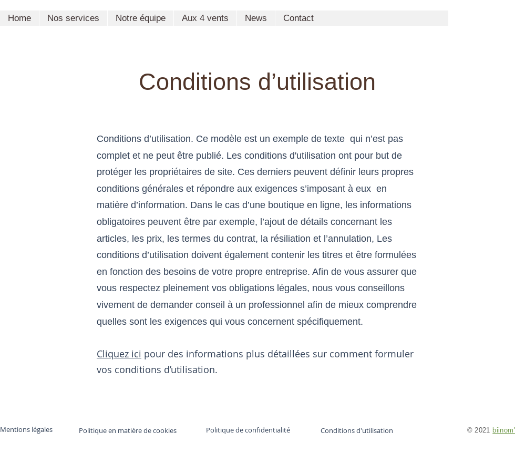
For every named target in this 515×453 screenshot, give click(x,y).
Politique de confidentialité (248, 430)
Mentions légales (26, 429)
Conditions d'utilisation (357, 430)
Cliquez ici (119, 353)
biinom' (503, 430)
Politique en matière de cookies (128, 430)
